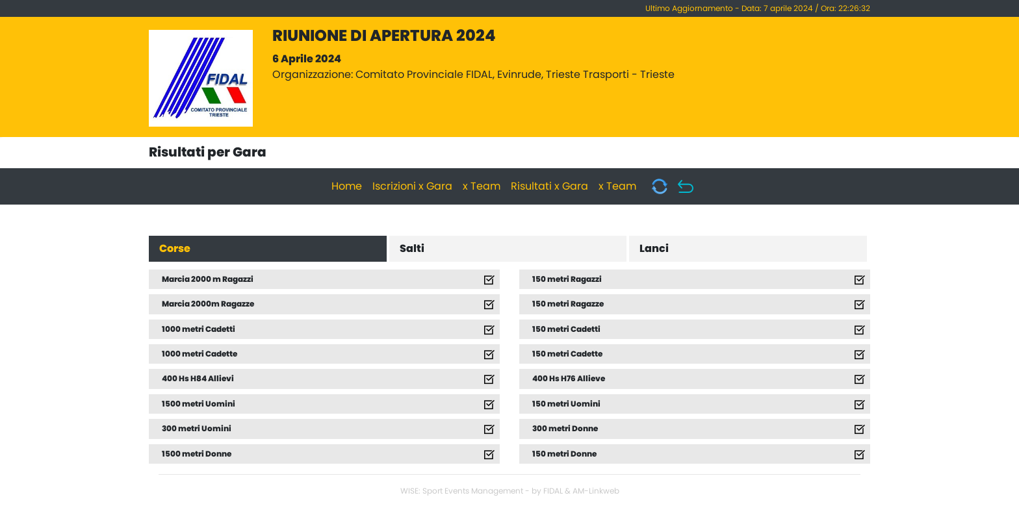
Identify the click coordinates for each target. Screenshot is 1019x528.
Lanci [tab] (654, 249)
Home (346, 186)
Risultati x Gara (549, 186)
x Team (481, 186)
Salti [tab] (412, 249)
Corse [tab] (174, 249)
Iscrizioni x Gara (412, 186)
